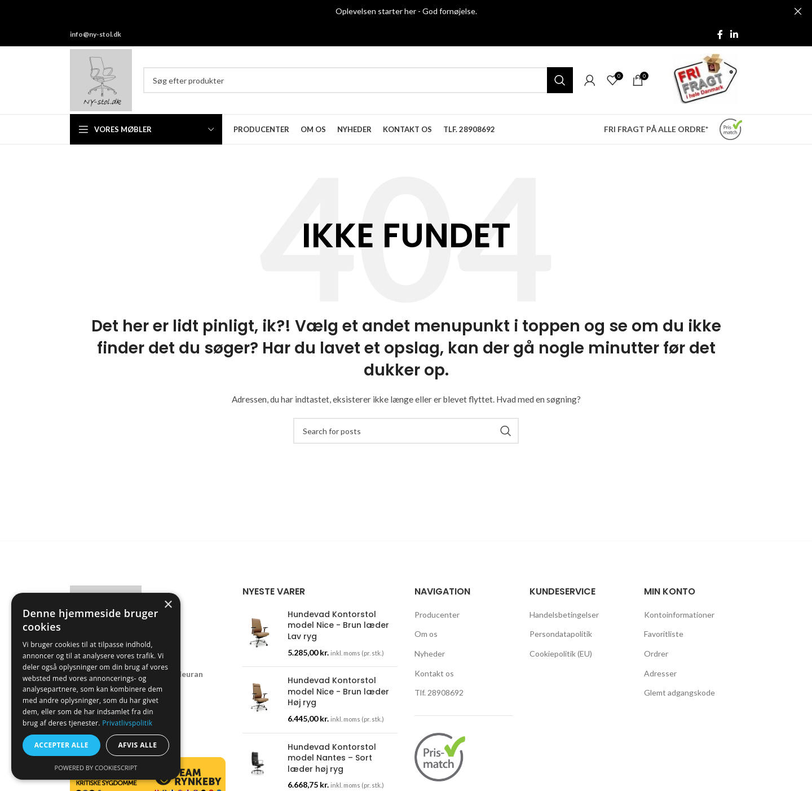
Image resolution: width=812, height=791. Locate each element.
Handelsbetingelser (564, 614)
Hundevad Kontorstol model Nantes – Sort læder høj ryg (332, 758)
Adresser (660, 673)
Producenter (437, 614)
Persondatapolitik (560, 634)
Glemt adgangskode (679, 692)
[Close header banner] (798, 11)
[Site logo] (101, 79)
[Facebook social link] (720, 34)
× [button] (168, 605)
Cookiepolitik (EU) (560, 653)
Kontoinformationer (679, 614)
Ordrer (656, 653)
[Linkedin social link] (734, 34)
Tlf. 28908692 (439, 692)
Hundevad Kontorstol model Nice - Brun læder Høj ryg (338, 691)
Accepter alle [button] (61, 745)
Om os (426, 634)
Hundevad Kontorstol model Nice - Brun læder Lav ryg (338, 625)
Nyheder (429, 653)
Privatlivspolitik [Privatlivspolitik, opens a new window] (127, 723)
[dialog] (95, 686)
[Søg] (358, 80)
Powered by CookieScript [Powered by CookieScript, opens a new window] (96, 767)
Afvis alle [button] (137, 745)
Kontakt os (434, 673)
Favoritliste (663, 634)
